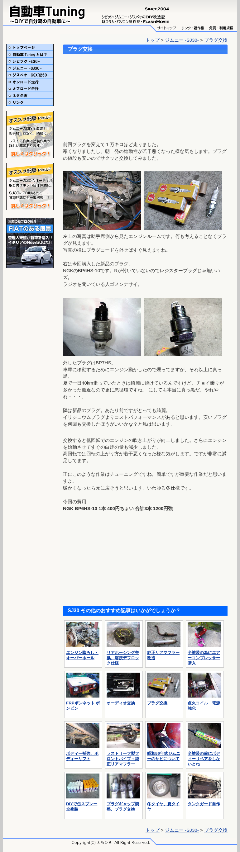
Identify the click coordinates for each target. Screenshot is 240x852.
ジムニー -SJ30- (182, 40)
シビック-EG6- (30, 61)
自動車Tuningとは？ (30, 54)
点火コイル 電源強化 (204, 703)
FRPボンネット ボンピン (83, 703)
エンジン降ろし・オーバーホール (82, 652)
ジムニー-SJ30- (30, 68)
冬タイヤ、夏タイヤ (163, 804)
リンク (30, 102)
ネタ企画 (30, 95)
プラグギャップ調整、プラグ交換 (123, 804)
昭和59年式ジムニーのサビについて (163, 753)
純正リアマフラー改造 (163, 652)
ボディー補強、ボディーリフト (82, 753)
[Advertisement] (105, 95)
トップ (153, 40)
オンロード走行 (30, 81)
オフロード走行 (30, 88)
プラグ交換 (216, 40)
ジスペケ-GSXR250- (30, 75)
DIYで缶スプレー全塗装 (82, 804)
